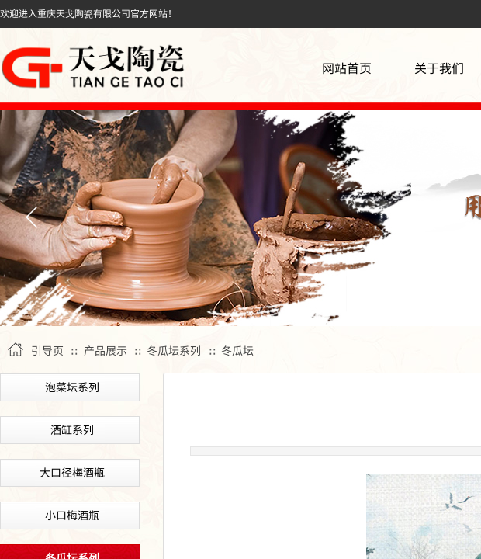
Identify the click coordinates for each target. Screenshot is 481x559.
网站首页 (347, 67)
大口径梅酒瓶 (72, 472)
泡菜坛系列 (72, 386)
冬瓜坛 (237, 350)
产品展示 (105, 350)
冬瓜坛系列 (174, 350)
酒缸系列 (72, 429)
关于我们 (439, 67)
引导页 (47, 350)
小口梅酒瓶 (72, 515)
